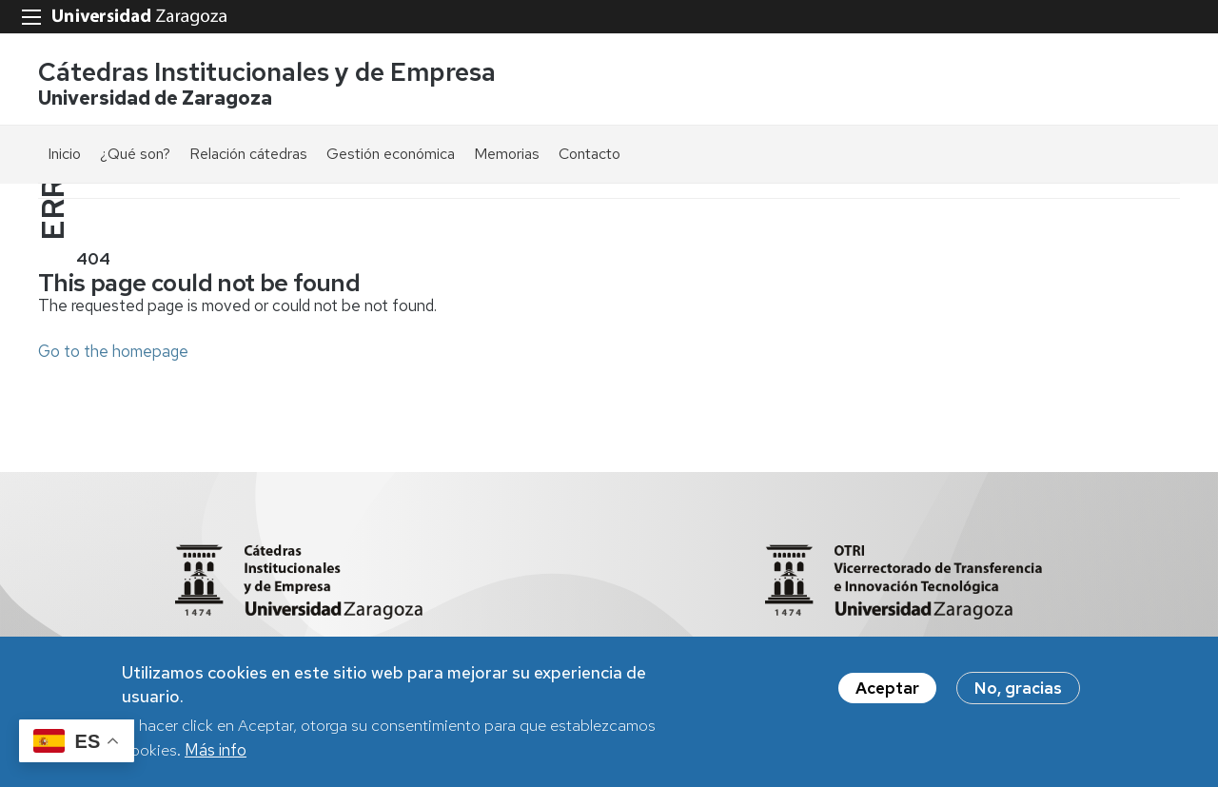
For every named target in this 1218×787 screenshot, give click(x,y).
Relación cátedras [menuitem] (248, 154)
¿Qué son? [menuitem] (135, 154)
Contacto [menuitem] (589, 154)
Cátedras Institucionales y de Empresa (267, 72)
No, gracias (1018, 690)
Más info (215, 752)
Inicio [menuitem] (64, 154)
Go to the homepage (113, 351)
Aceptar (887, 690)
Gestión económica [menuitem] (390, 154)
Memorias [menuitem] (507, 154)
